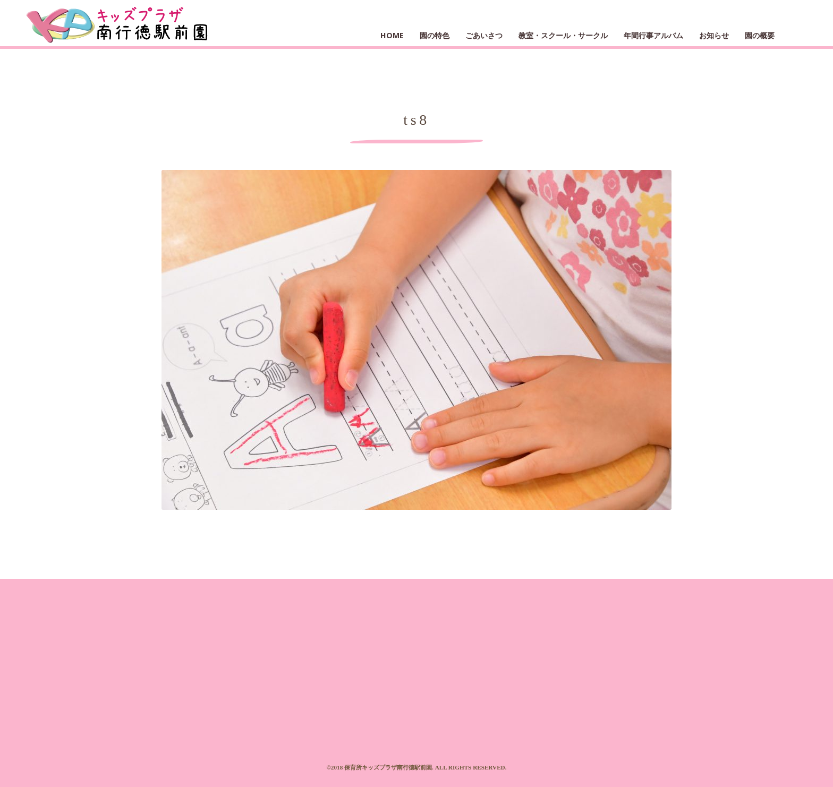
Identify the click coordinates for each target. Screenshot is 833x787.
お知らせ (714, 35)
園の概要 (760, 35)
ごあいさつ (484, 35)
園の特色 (434, 35)
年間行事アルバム (653, 35)
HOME (392, 35)
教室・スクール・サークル (563, 35)
